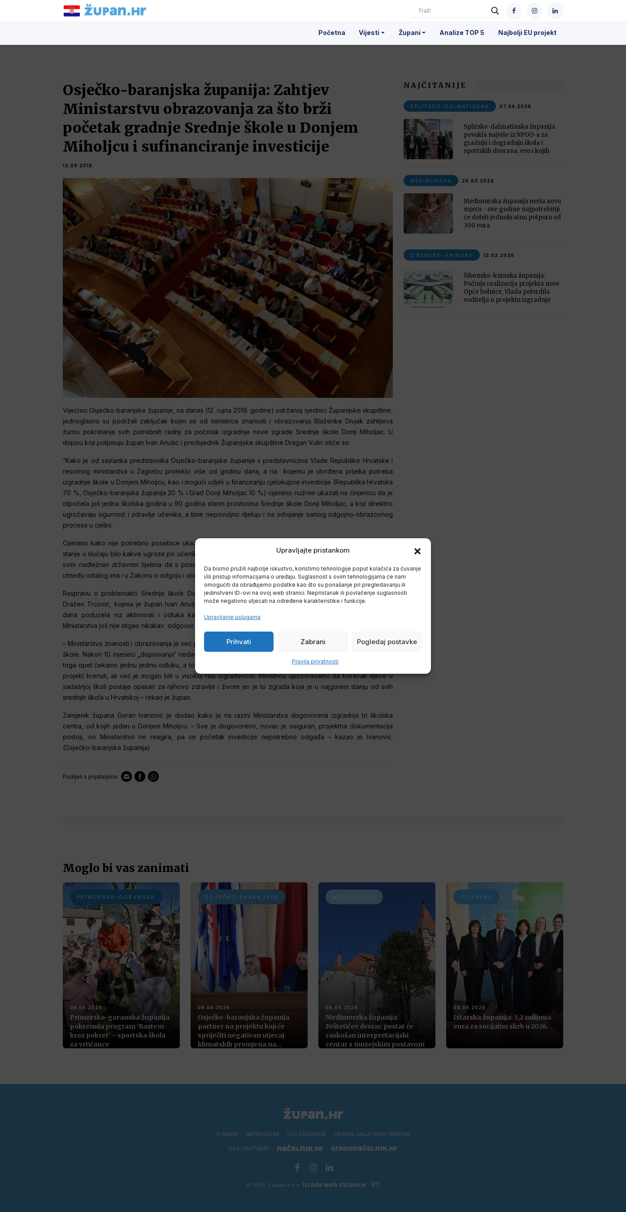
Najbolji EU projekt (527, 32)
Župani (410, 32)
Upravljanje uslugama (232, 617)
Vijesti (369, 32)
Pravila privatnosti (315, 661)
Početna (331, 32)
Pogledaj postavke (387, 641)
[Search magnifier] (495, 10)
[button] (417, 550)
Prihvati (238, 641)
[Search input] (452, 10)
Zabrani (313, 641)
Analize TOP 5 (461, 32)
